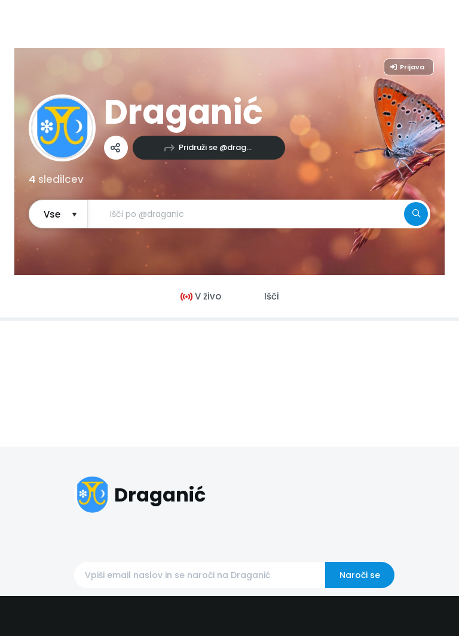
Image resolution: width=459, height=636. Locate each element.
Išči (271, 296)
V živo (200, 296)
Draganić (183, 112)
